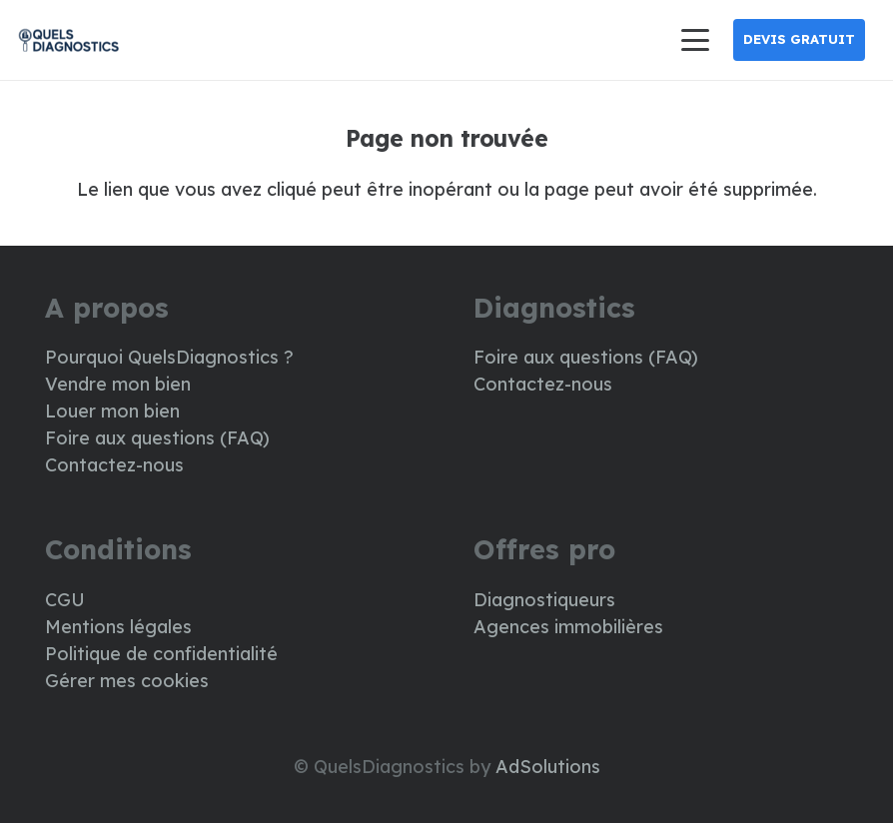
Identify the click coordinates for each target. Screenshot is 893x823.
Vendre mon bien (118, 384)
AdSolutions (547, 766)
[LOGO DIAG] (68, 40)
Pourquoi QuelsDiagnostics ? (169, 357)
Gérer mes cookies (127, 680)
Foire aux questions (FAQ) (157, 437)
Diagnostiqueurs (544, 599)
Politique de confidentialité (161, 653)
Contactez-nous (114, 464)
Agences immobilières (568, 626)
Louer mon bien (112, 411)
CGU (65, 599)
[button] (694, 40)
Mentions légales (118, 626)
